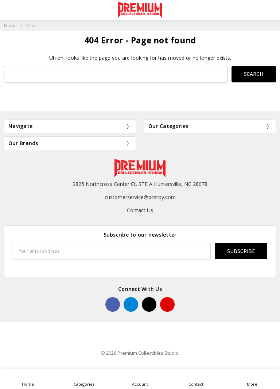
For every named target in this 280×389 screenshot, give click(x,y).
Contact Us (140, 210)
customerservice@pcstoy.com (140, 197)
